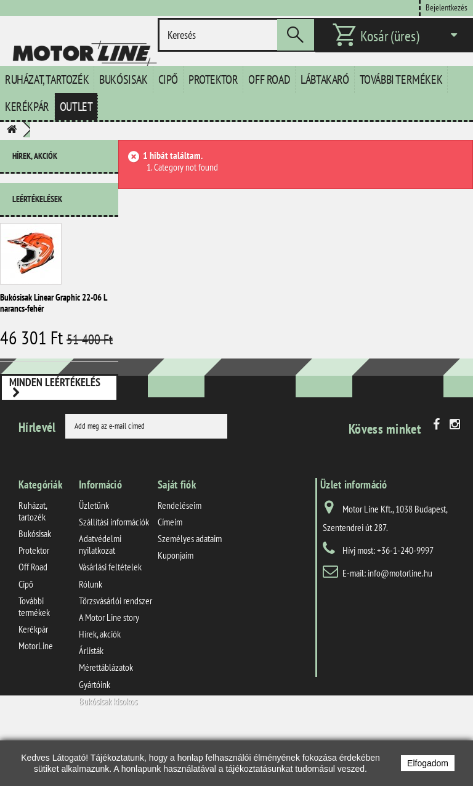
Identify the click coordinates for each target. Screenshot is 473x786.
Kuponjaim (175, 604)
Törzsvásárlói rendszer (115, 649)
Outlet (76, 107)
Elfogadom (427, 763)
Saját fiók (177, 533)
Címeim (170, 570)
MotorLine (35, 695)
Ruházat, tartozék (47, 79)
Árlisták (91, 700)
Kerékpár (27, 107)
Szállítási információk (114, 570)
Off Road (269, 79)
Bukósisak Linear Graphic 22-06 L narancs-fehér (53, 297)
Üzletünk (94, 554)
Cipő (168, 79)
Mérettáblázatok (106, 716)
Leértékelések (37, 194)
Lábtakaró (325, 79)
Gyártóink (94, 733)
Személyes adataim (190, 587)
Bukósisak (123, 79)
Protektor (213, 79)
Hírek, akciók (34, 155)
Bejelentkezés (446, 7)
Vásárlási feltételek (110, 616)
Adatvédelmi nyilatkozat (100, 593)
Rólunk (90, 632)
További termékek (401, 79)
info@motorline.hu (400, 621)
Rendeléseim (179, 554)
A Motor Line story (109, 666)
